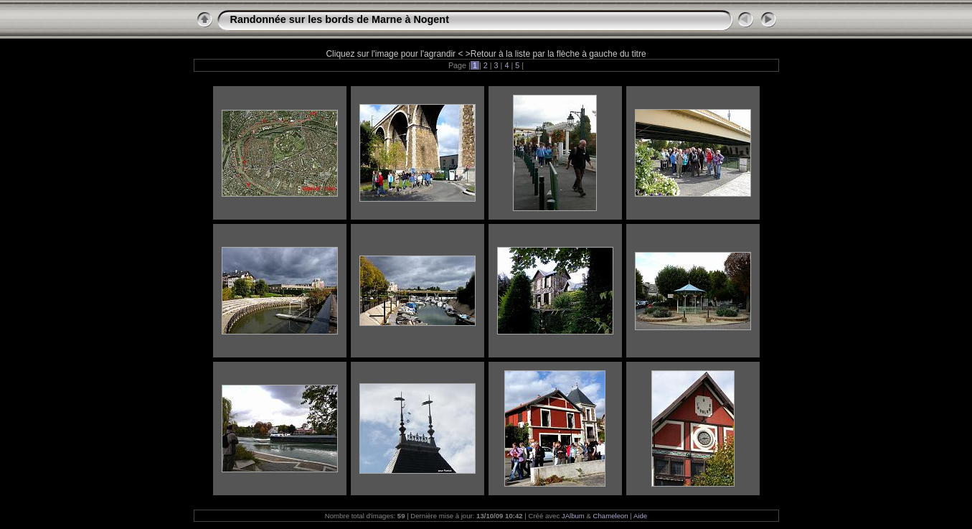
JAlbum (573, 516)
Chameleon (610, 516)
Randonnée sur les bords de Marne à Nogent (339, 19)
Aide (640, 516)
